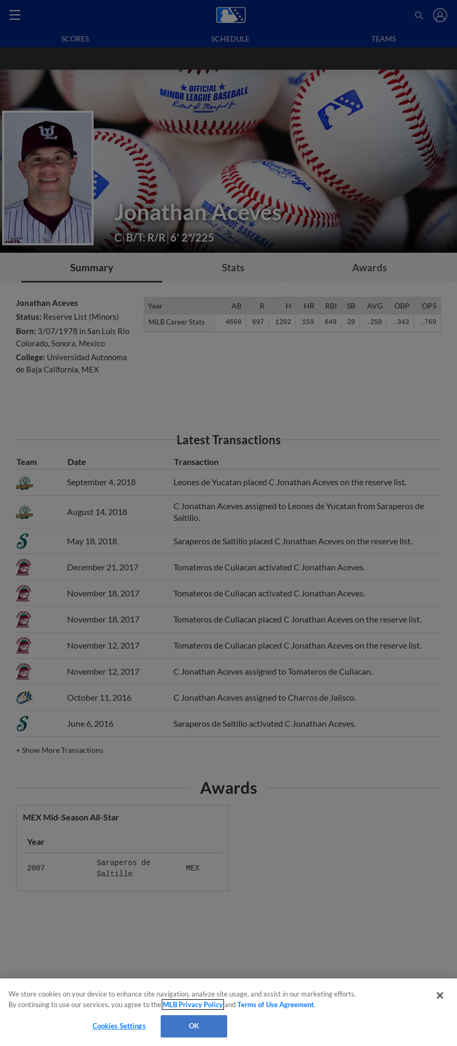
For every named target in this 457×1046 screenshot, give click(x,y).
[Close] (440, 995)
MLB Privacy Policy (193, 1004)
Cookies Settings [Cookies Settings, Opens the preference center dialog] (119, 1026)
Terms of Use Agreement (275, 1004)
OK (194, 1026)
